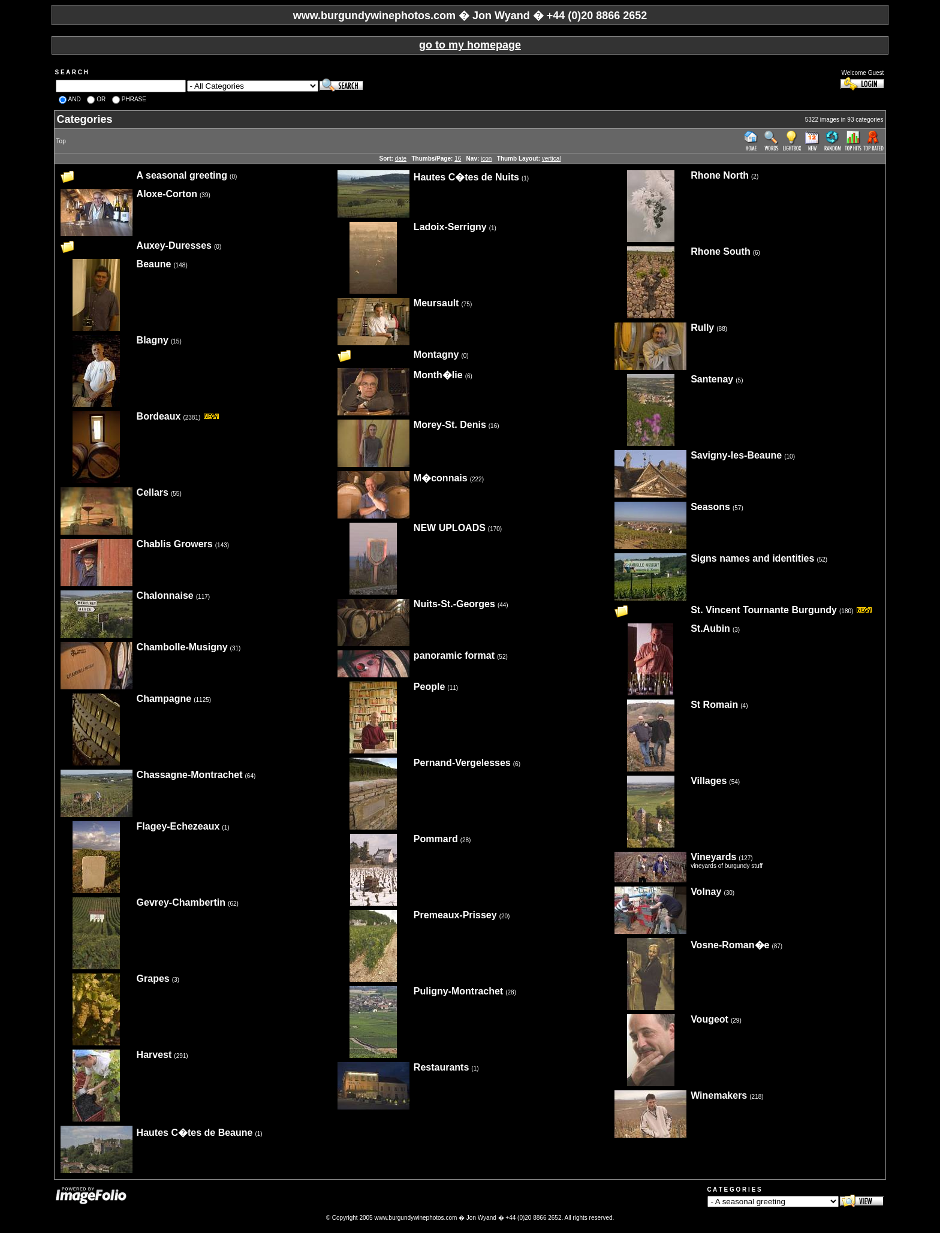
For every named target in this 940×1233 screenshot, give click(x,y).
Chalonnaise (165, 595)
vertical (551, 158)
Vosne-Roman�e (730, 945)
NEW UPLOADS (450, 528)
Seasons (710, 507)
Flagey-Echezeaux (178, 826)
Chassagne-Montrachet (190, 775)
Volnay (706, 892)
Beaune (154, 264)
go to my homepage (470, 45)
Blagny (152, 340)
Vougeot (709, 1019)
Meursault (436, 303)
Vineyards (713, 857)
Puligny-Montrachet (458, 991)
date (400, 158)
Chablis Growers (175, 544)
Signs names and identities (752, 558)
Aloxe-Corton (167, 194)
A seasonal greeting (182, 175)
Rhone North (720, 175)
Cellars (152, 492)
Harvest (154, 1055)
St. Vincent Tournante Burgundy (764, 610)
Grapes (153, 978)
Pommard (436, 839)
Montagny (436, 354)
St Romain (714, 705)
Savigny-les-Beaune (736, 455)
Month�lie (438, 375)
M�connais (441, 478)
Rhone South (721, 251)
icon (486, 158)
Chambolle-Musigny (182, 647)
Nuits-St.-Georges (454, 604)
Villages (709, 781)
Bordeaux (159, 416)
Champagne (164, 699)
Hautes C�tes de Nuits (466, 177)
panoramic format (454, 655)
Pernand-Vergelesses (462, 763)
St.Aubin (710, 628)
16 (457, 158)
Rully (702, 327)
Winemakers (719, 1095)
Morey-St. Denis (450, 425)
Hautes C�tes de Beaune (195, 1133)
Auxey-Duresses (174, 245)
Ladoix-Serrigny (450, 227)
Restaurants (441, 1067)
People (429, 687)
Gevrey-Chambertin (181, 902)
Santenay (712, 379)
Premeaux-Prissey (455, 915)
